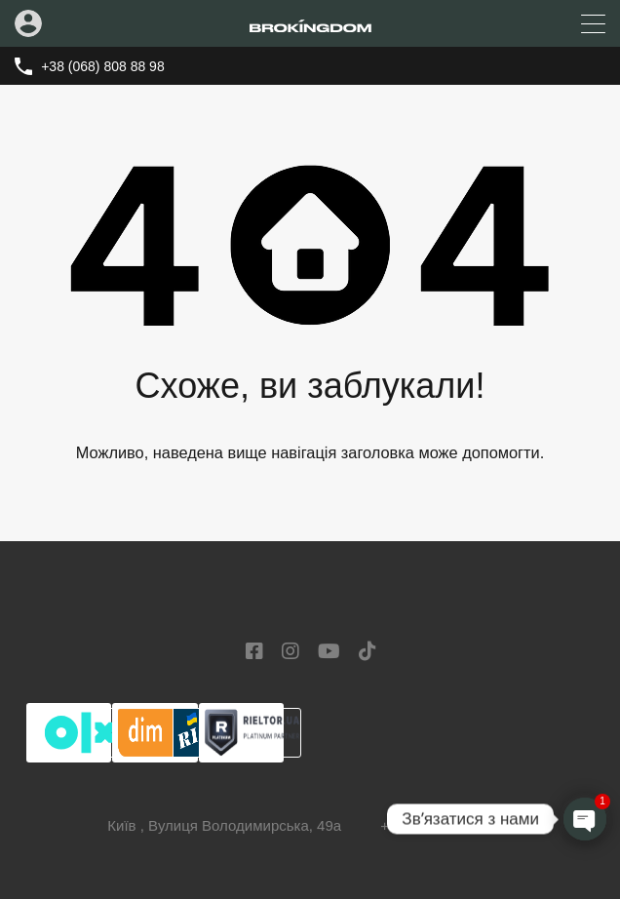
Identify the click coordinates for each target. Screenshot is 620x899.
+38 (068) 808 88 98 (103, 66)
